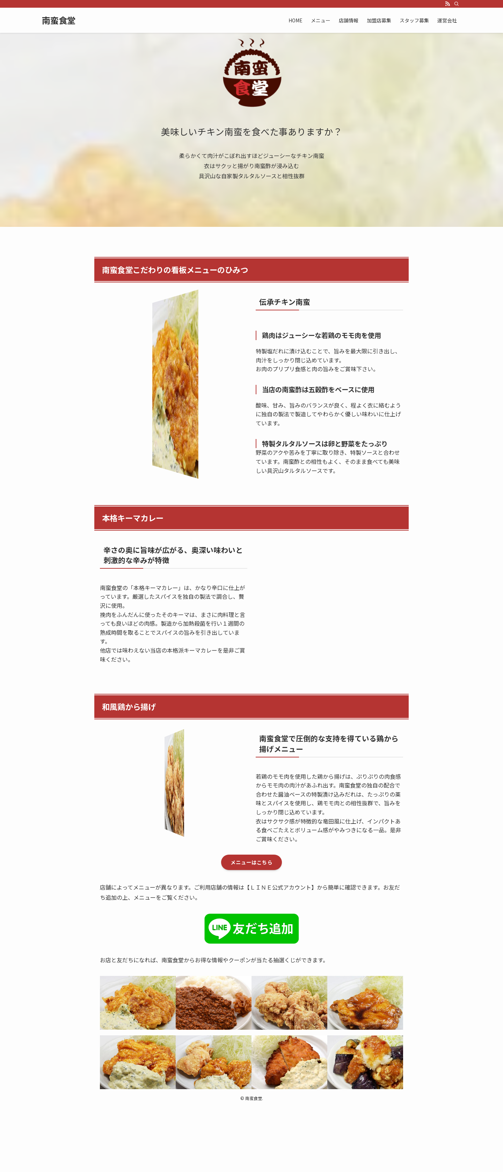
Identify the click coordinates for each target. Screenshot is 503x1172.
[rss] (447, 4)
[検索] (456, 4)
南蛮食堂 (58, 20)
